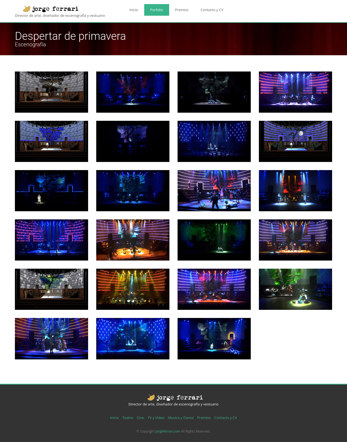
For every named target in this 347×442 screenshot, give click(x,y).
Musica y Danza (181, 417)
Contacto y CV (198, 8)
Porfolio (150, 8)
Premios (172, 8)
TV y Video (155, 417)
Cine (140, 417)
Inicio (131, 8)
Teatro (127, 417)
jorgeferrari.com (168, 431)
